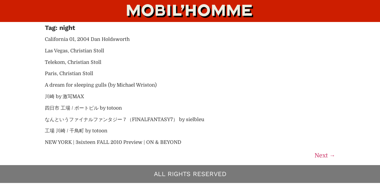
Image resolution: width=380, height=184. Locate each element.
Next (325, 155)
